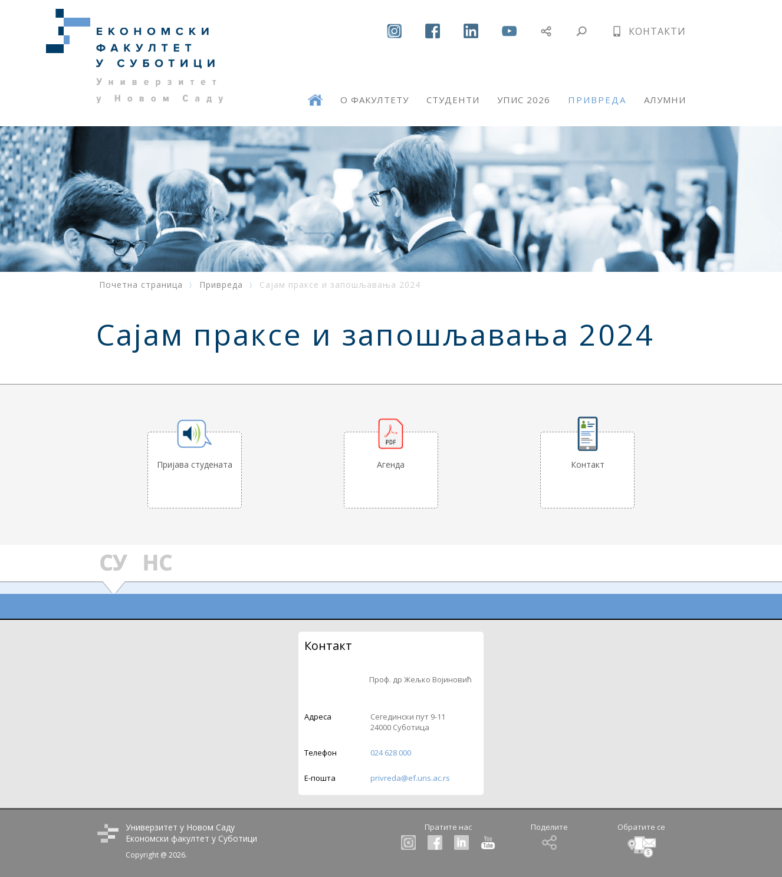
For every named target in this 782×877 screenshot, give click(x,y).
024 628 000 (390, 752)
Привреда (221, 284)
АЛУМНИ (665, 100)
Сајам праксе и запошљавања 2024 (339, 284)
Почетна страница (141, 284)
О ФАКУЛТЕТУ (374, 100)
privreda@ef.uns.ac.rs (410, 778)
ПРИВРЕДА (597, 100)
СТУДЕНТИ (452, 100)
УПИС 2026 (523, 100)
